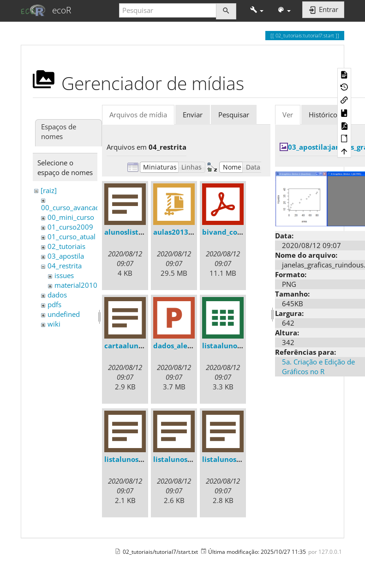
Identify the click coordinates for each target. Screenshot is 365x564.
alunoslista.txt (129, 232)
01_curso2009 (70, 226)
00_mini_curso (71, 217)
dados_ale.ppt (177, 345)
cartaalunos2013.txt (139, 345)
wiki (54, 323)
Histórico (323, 114)
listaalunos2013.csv (236, 345)
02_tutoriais (66, 246)
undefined (64, 314)
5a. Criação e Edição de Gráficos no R (318, 366)
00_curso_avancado (72, 207)
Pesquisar (233, 114)
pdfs (54, 304)
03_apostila (66, 256)
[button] (256, 10)
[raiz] (49, 190)
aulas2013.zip (176, 232)
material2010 (75, 285)
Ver (287, 114)
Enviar (193, 114)
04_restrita (65, 265)
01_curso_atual (72, 236)
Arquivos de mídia (138, 114)
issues (64, 275)
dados (57, 294)
